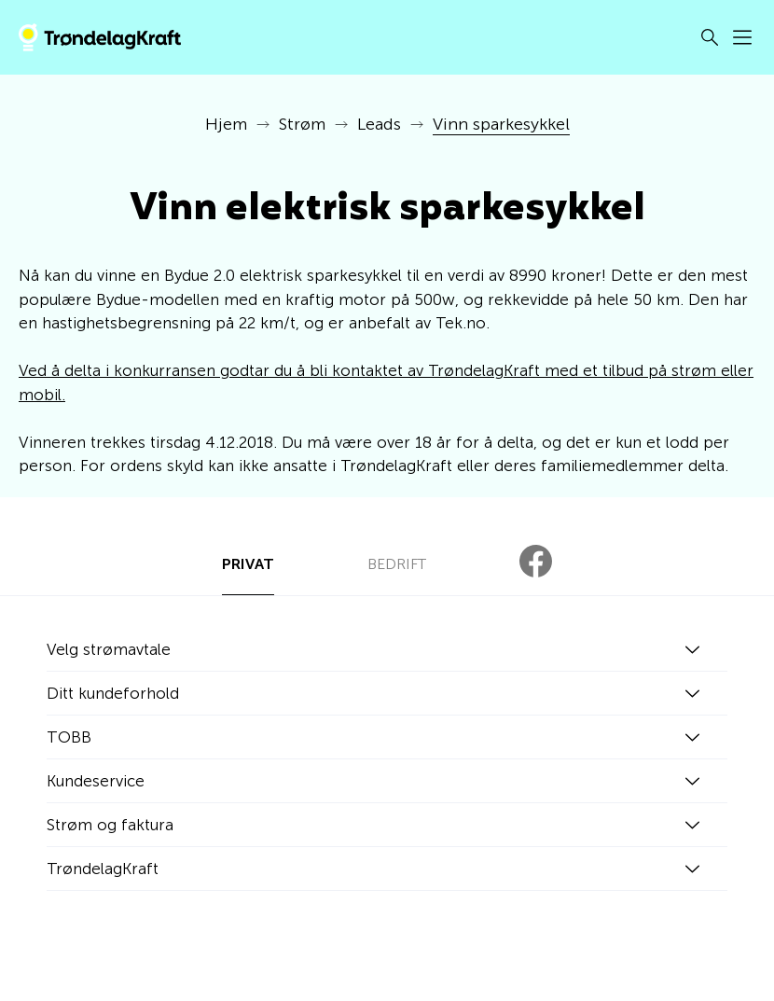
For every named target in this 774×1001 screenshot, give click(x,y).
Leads (379, 124)
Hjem (226, 124)
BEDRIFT (396, 564)
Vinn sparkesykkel (501, 124)
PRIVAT (248, 564)
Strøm (302, 124)
